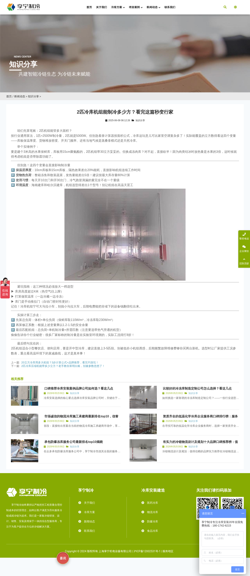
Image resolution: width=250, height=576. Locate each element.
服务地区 (167, 551)
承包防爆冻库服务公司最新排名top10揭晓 (73, 441)
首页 (9, 96)
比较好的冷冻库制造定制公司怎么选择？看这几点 (197, 388)
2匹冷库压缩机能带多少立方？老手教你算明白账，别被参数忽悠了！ (63, 366)
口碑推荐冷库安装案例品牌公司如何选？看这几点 (78, 388)
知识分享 (33, 96)
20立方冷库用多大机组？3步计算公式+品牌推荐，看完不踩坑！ (60, 362)
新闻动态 (19, 96)
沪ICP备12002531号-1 (146, 551)
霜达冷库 (179, 551)
